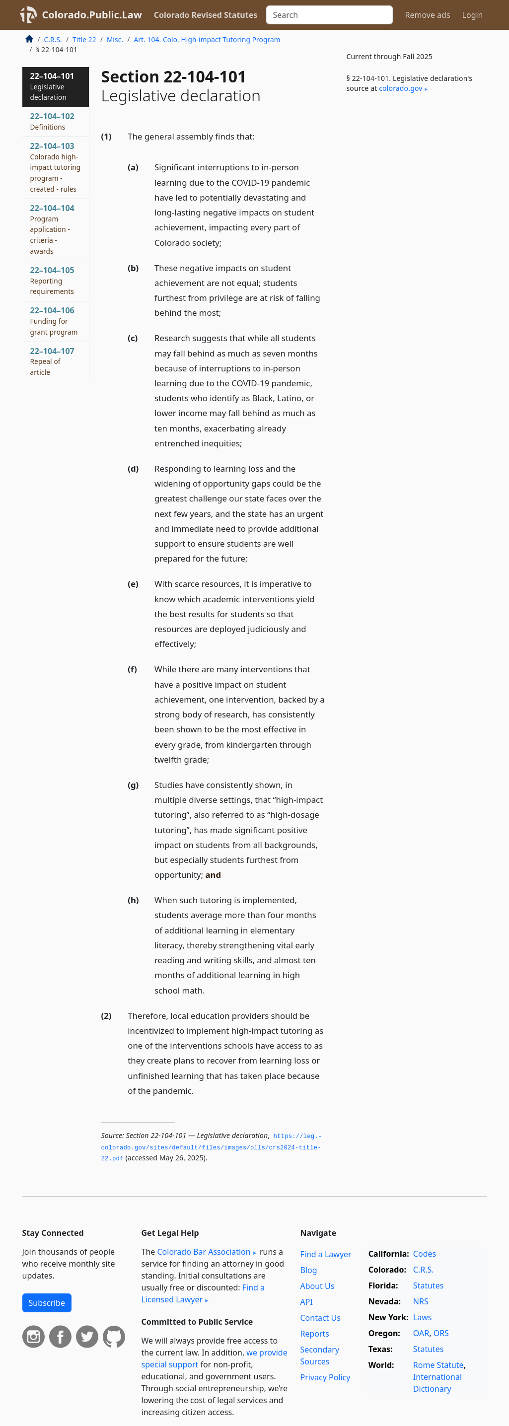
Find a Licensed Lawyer (203, 1293)
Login (472, 14)
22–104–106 (54, 321)
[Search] (329, 14)
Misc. (115, 39)
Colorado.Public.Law (92, 14)
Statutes (428, 1285)
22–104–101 (52, 86)
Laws (422, 1317)
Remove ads (427, 14)
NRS (421, 1301)
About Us (317, 1286)
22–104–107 (52, 361)
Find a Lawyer (325, 1254)
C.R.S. (53, 39)
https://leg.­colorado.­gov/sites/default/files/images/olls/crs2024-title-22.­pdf (211, 1147)
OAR (421, 1333)
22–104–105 (52, 280)
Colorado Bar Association (203, 1251)
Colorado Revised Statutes (205, 14)
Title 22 (84, 39)
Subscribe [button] (47, 1302)
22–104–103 (55, 167)
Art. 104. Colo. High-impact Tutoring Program (207, 39)
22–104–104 (52, 229)
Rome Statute (438, 1364)
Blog (308, 1270)
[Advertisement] (412, 178)
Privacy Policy (325, 1377)
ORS (441, 1333)
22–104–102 (52, 121)
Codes (424, 1253)
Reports (314, 1333)
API (306, 1301)
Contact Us (320, 1317)
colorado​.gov (400, 88)
